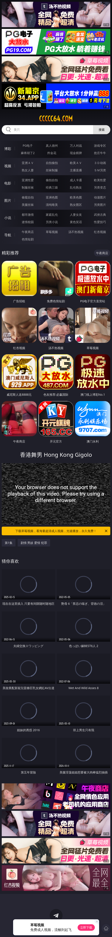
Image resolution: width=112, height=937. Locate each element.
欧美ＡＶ (76, 163)
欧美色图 (76, 197)
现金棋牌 (76, 153)
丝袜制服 (52, 170)
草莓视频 (52, 232)
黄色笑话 (76, 222)
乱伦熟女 (76, 187)
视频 (7, 166)
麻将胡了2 (28, 153)
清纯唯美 (52, 205)
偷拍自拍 (52, 180)
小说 (7, 217)
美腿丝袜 (28, 205)
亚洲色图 (52, 197)
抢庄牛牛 (100, 153)
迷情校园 (28, 222)
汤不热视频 (75, 232)
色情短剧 (28, 239)
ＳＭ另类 (100, 170)
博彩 (7, 148)
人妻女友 (76, 215)
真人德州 (52, 145)
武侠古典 (100, 215)
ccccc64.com (56, 118)
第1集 (8, 543)
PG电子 (28, 145)
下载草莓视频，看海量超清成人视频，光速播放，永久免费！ (61, 531)
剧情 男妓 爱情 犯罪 (34, 543)
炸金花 (51, 153)
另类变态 (100, 187)
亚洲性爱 (28, 180)
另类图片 (100, 205)
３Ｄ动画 (100, 163)
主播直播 (76, 170)
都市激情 (28, 215)
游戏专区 (100, 145)
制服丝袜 (28, 187)
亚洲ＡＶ (28, 163)
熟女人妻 (28, 170)
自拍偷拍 (52, 163)
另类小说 (52, 222)
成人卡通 (76, 180)
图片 (7, 200)
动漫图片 (100, 197)
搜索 (102, 130)
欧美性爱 (100, 180)
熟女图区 (76, 205)
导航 (7, 235)
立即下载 (86, 927)
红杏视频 (100, 232)
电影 (7, 183)
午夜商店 (28, 232)
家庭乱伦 (52, 215)
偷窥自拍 (28, 197)
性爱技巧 (100, 222)
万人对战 (76, 145)
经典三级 (52, 187)
